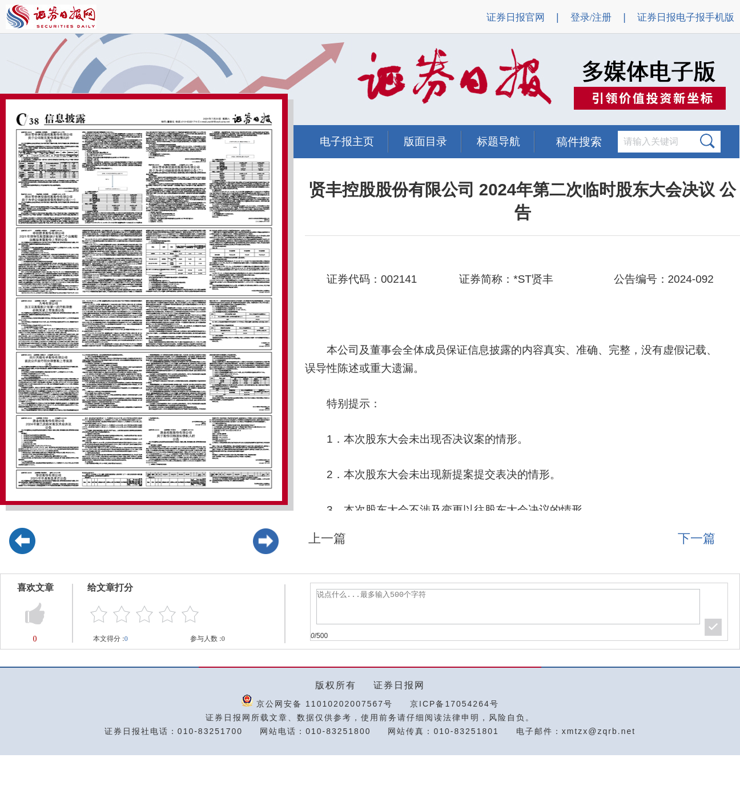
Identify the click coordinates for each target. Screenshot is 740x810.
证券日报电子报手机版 (685, 17)
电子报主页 (347, 141)
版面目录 (425, 141)
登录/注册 (591, 17)
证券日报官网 (515, 17)
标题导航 (498, 141)
